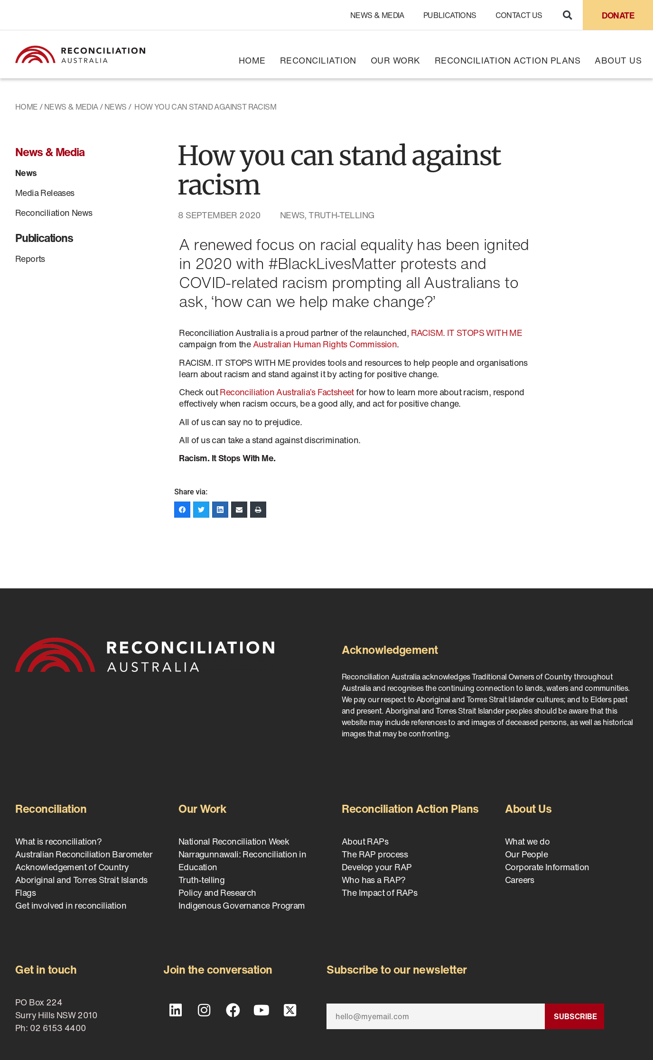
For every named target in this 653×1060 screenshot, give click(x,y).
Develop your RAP (376, 867)
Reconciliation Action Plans (508, 60)
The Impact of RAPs (379, 892)
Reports (30, 258)
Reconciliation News (54, 212)
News (115, 106)
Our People (526, 854)
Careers (519, 880)
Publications (449, 15)
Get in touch (45, 969)
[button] (567, 15)
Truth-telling (341, 215)
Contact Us (518, 15)
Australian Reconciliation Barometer (83, 854)
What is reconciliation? (58, 841)
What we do (527, 841)
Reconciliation (318, 60)
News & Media (377, 15)
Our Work (395, 60)
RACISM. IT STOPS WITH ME (466, 332)
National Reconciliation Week (233, 841)
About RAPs (365, 841)
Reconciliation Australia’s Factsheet (287, 392)
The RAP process (375, 854)
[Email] (435, 1016)
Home (252, 60)
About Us (618, 60)
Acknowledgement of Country (72, 867)
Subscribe (575, 1016)
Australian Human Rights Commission (325, 344)
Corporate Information (547, 867)
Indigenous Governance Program (241, 905)
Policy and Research (217, 892)
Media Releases (45, 192)
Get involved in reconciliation (70, 905)
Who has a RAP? (374, 880)
